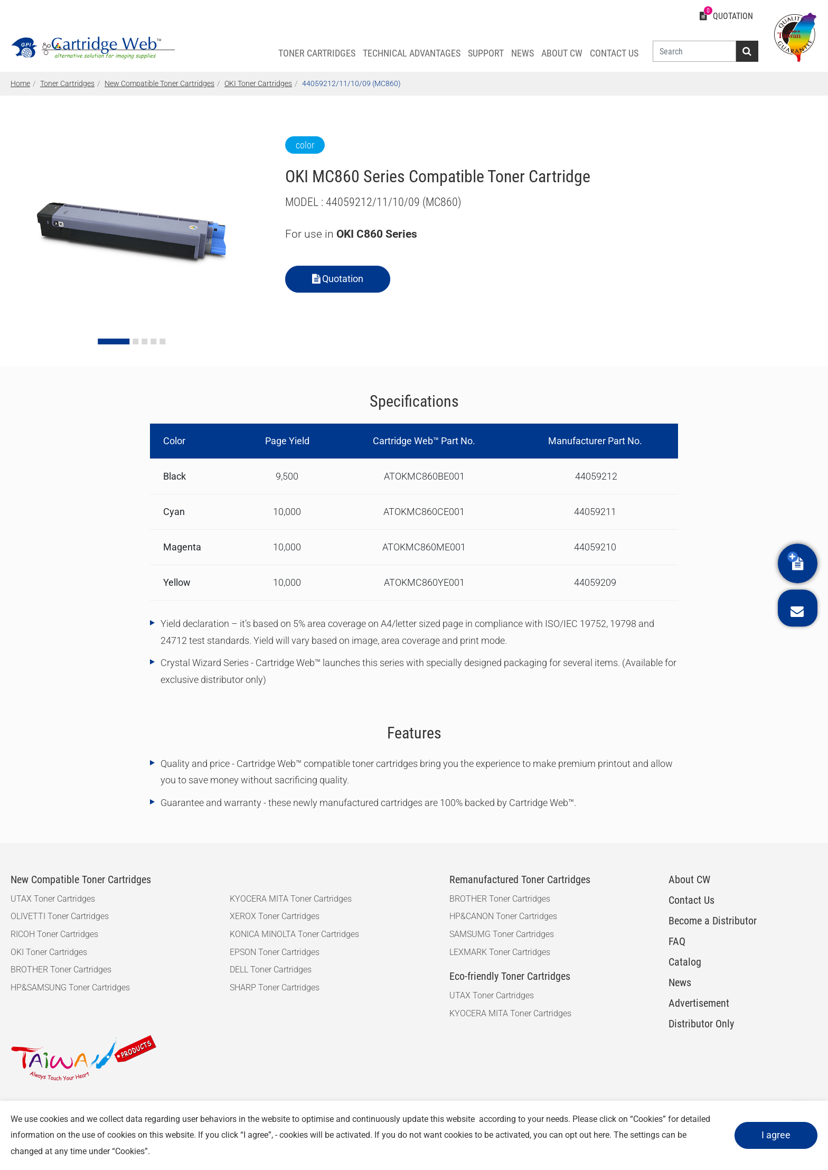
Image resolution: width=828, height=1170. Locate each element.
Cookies (648, 1119)
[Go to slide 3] (144, 341)
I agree (776, 1134)
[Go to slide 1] (113, 341)
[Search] (694, 51)
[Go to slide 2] (135, 341)
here (601, 1135)
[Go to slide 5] (162, 341)
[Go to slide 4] (153, 341)
